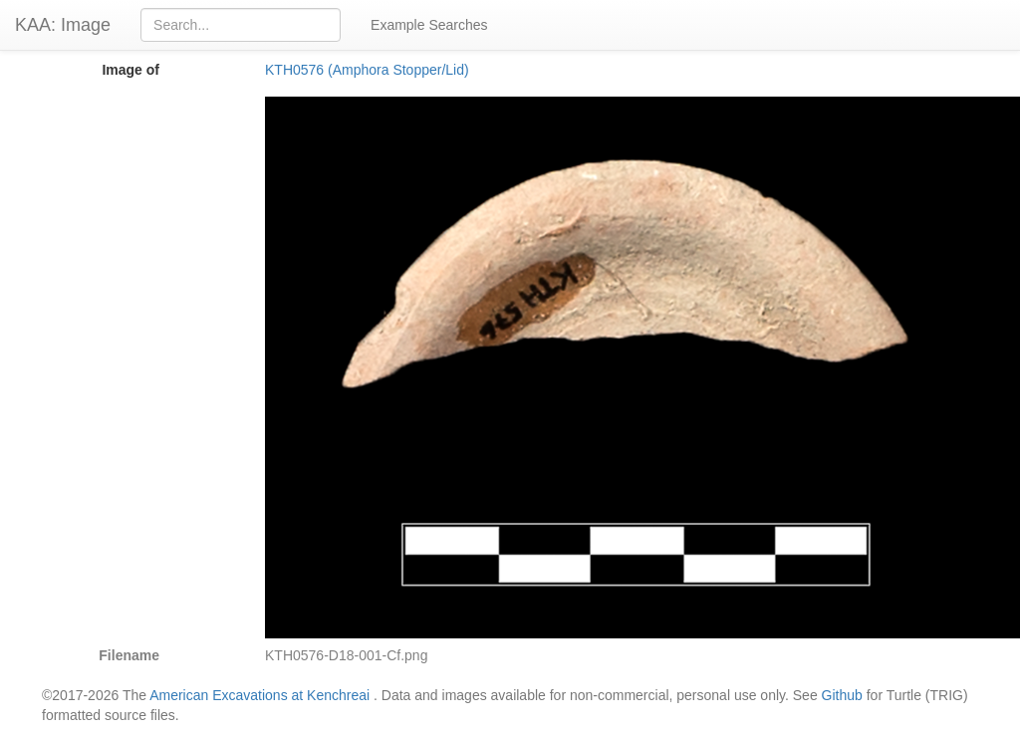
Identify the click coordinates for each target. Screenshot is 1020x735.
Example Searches (429, 25)
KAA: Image (63, 25)
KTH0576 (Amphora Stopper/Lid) (367, 70)
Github (842, 695)
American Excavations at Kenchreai (259, 695)
